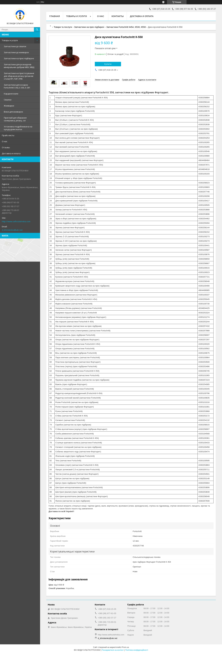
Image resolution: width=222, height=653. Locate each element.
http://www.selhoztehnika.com (16, 221)
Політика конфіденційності (136, 650)
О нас (4, 141)
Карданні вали (11, 93)
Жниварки (9, 105)
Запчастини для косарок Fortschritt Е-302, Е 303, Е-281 (17, 86)
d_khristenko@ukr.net (12, 230)
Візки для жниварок (13, 111)
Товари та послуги (63, 27)
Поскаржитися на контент (113, 650)
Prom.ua (125, 647)
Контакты (117, 16)
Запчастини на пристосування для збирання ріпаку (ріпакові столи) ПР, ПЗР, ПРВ (19, 76)
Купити (107, 64)
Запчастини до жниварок (16, 52)
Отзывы (6, 147)
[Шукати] (37, 29)
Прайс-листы (8, 135)
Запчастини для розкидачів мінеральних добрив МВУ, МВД (19, 66)
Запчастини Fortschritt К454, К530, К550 (126, 27)
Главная (54, 16)
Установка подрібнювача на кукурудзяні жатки (18, 128)
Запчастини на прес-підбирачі (19, 58)
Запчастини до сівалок (15, 46)
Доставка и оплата (11, 153)
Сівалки (7, 99)
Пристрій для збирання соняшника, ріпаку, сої (15, 119)
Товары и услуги (10, 40)
